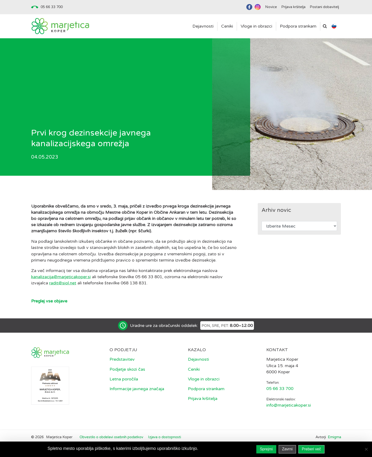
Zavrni (287, 449)
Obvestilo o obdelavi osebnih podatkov (111, 437)
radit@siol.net (62, 283)
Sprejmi (266, 449)
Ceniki (194, 369)
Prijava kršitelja (202, 398)
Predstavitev (122, 359)
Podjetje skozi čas (127, 369)
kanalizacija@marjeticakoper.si (61, 276)
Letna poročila (124, 379)
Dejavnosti (198, 359)
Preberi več (311, 449)
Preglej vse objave (49, 301)
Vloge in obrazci (203, 379)
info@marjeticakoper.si (288, 405)
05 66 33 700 (52, 7)
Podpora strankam (206, 388)
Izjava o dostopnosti (164, 437)
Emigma (334, 437)
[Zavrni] (366, 449)
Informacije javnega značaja (137, 388)
